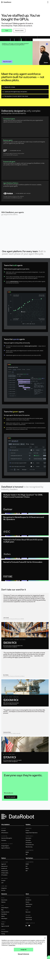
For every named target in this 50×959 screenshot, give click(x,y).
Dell (26, 866)
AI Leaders (3, 830)
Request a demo (19, 30)
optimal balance (14, 281)
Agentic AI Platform (5, 848)
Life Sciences (29, 842)
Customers (3, 840)
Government (28, 838)
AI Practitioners (4, 832)
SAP (26, 854)
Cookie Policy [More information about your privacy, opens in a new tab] (11, 945)
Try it (6, 30)
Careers (27, 902)
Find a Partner (29, 917)
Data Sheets (4, 914)
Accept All (23, 949)
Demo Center (4, 900)
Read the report (7, 61)
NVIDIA (27, 852)
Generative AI (4, 866)
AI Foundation (4, 875)
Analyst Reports (4, 907)
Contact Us (28, 906)
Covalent (3, 880)
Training (3, 933)
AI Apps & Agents (5, 845)
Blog (2, 909)
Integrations (4, 888)
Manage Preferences (23, 954)
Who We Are (28, 900)
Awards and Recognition (6, 838)
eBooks (3, 916)
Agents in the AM (5, 926)
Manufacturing (29, 846)
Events (2, 924)
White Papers (4, 918)
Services (3, 890)
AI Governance (4, 870)
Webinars (3, 902)
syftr (2, 882)
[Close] (45, 938)
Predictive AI (4, 868)
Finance (27, 830)
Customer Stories (5, 912)
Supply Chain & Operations (31, 832)
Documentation (4, 931)
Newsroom (28, 912)
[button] (47, 2)
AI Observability (4, 872)
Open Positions (29, 904)
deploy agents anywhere (31, 346)
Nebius (27, 868)
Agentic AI (3, 864)
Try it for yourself (10, 797)
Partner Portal (29, 919)
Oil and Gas (28, 840)
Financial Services (30, 844)
